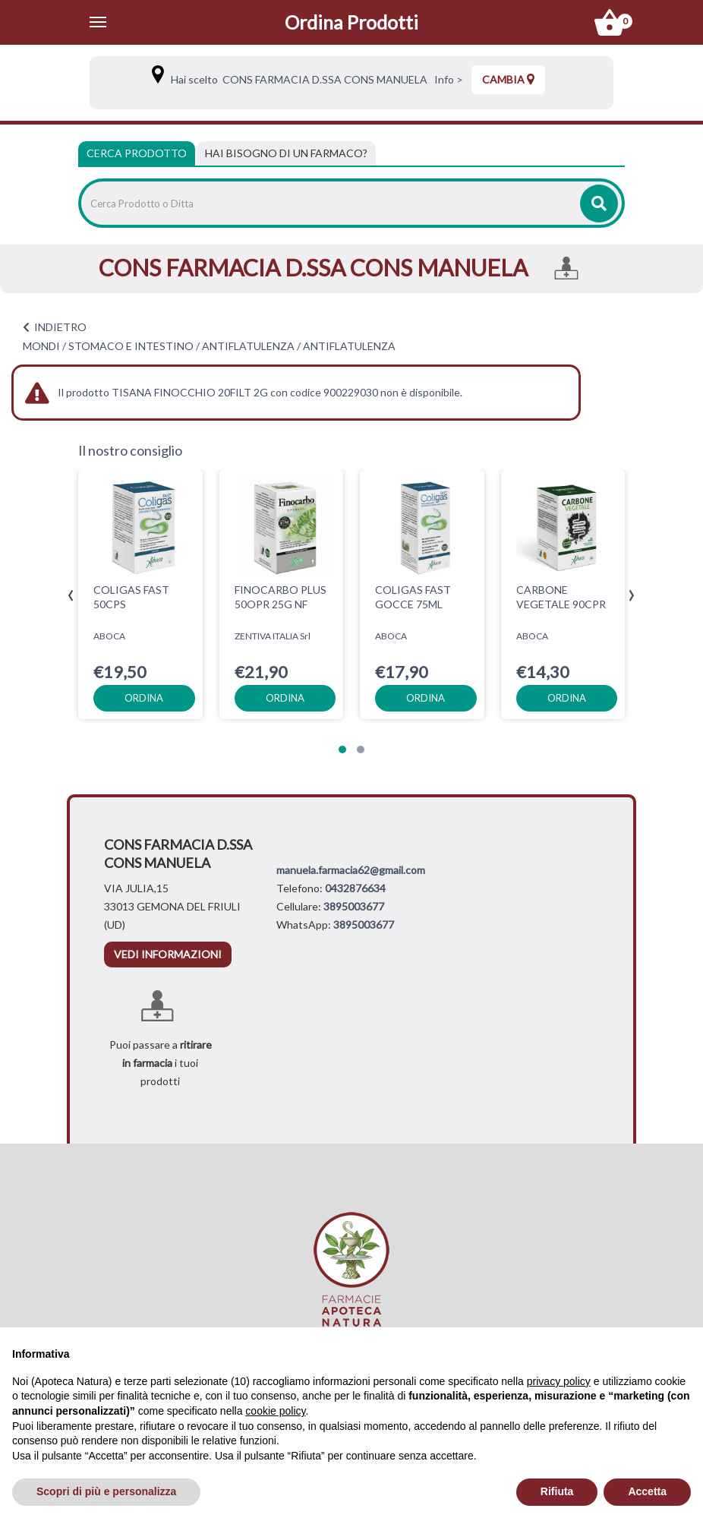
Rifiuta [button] (557, 1491)
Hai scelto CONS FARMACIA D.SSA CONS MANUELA (296, 79)
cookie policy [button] (275, 1411)
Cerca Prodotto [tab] (137, 153)
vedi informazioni (168, 954)
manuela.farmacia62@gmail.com (350, 869)
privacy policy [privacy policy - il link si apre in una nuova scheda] (559, 1381)
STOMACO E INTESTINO (131, 345)
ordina (144, 698)
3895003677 (353, 906)
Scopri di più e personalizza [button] (106, 1491)
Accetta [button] (647, 1491)
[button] (342, 749)
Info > (446, 79)
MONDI (41, 345)
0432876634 (355, 888)
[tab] (286, 153)
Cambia (508, 79)
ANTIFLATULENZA (248, 345)
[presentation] (71, 595)
